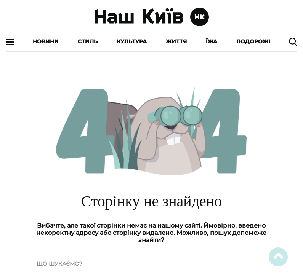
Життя (176, 41)
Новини (46, 41)
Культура (132, 41)
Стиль (88, 41)
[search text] (151, 263)
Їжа (211, 41)
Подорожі (253, 41)
